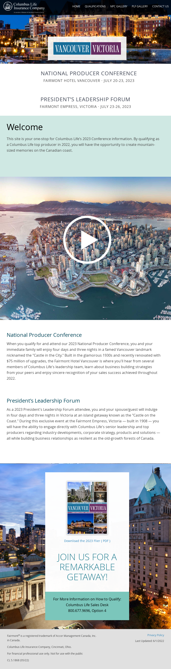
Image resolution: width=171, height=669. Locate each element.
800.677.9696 (79, 610)
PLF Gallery (140, 6)
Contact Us (160, 6)
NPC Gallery (118, 6)
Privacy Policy (155, 635)
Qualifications (95, 6)
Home (76, 6)
